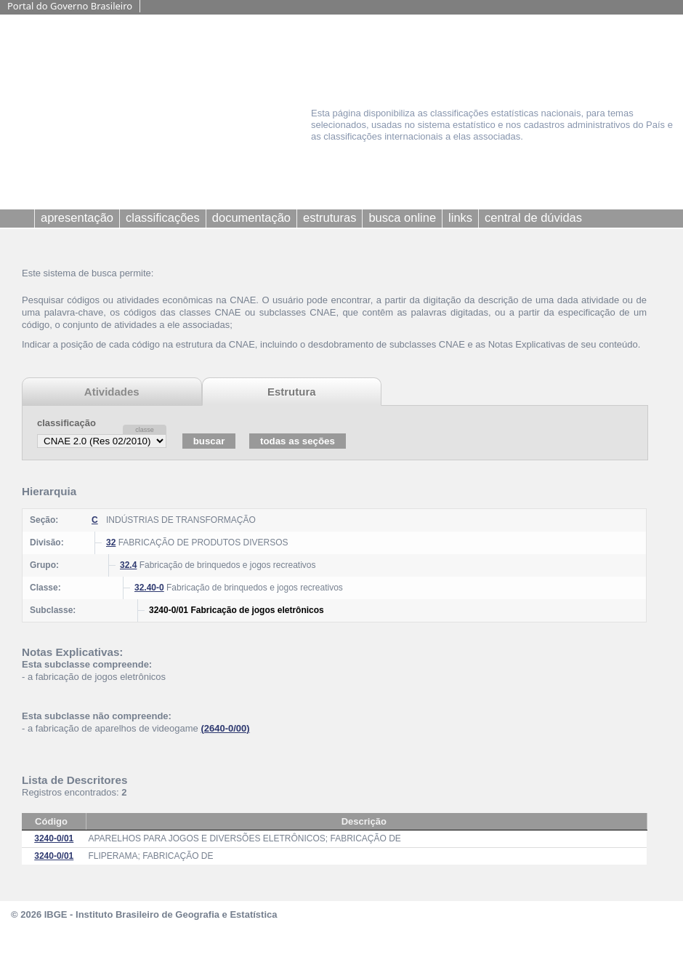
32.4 (128, 565)
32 (111, 542)
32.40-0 (149, 587)
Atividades (112, 391)
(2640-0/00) (225, 728)
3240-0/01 (53, 838)
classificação (66, 422)
